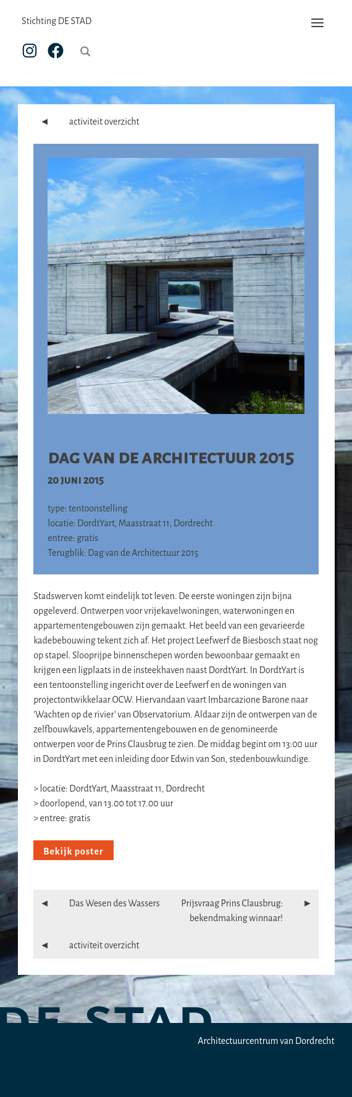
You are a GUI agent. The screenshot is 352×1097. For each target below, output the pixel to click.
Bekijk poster (73, 851)
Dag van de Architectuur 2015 (170, 457)
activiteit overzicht (86, 121)
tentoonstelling (98, 508)
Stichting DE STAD (56, 21)
